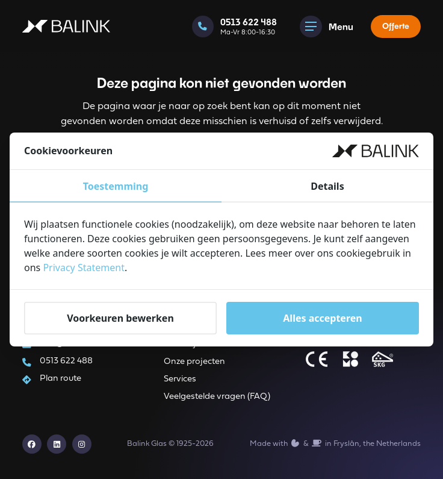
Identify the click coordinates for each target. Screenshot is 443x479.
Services (180, 379)
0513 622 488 (66, 361)
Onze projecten (194, 361)
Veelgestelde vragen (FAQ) (217, 396)
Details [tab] (327, 186)
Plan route (60, 378)
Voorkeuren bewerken (120, 318)
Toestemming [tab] (116, 186)
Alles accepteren (322, 318)
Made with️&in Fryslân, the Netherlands (335, 443)
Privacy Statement (84, 267)
